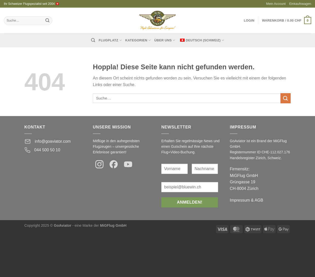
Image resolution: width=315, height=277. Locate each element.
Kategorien (138, 40)
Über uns (164, 40)
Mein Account (276, 4)
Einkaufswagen (300, 4)
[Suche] (93, 40)
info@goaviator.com (53, 141)
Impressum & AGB (246, 200)
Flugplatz (110, 40)
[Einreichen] (47, 20)
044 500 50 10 (47, 150)
